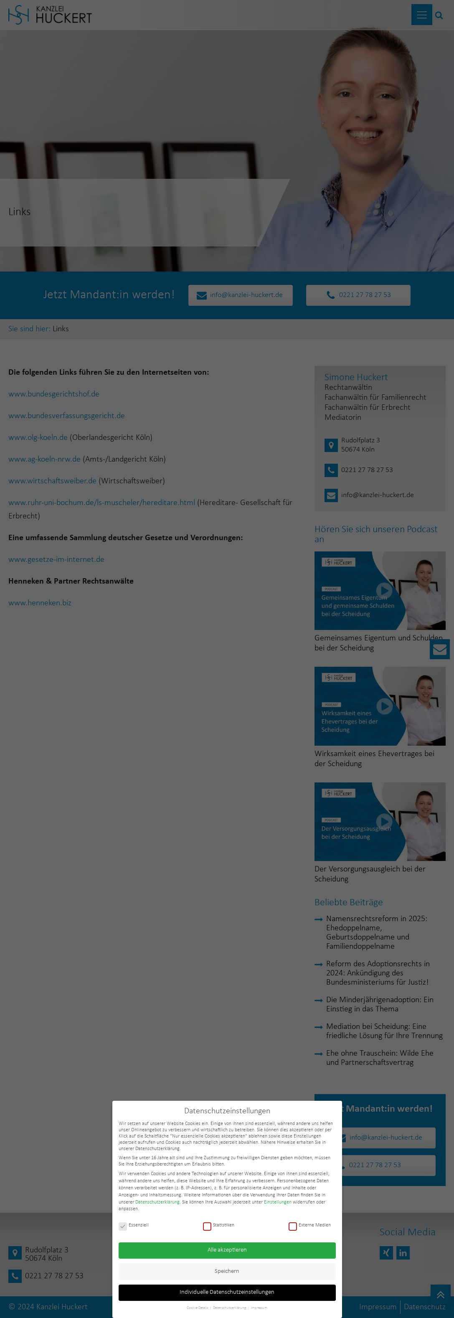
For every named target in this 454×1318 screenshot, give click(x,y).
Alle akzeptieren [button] (227, 1250)
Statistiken (218, 1225)
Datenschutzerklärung (157, 1202)
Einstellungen (278, 1202)
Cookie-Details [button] (198, 1308)
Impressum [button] (259, 1308)
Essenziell (134, 1225)
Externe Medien (310, 1225)
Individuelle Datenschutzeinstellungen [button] (227, 1292)
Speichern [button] (227, 1271)
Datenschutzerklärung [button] (230, 1308)
